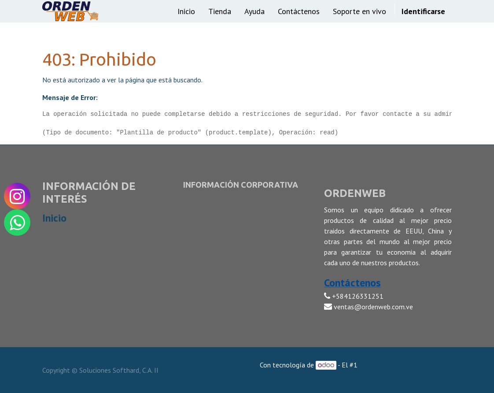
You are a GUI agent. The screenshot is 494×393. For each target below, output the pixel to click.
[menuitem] (186, 11)
